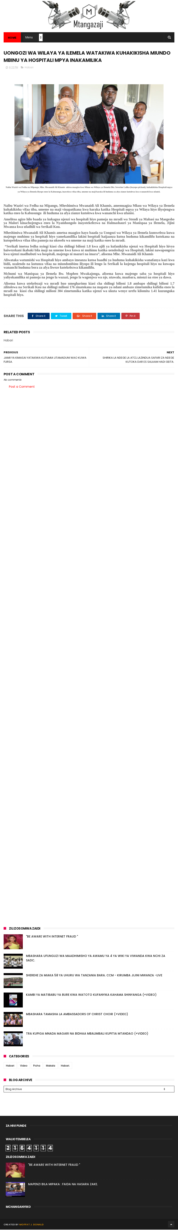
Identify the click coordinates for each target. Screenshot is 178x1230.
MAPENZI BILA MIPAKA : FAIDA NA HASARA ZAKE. (63, 1184)
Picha (36, 1066)
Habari (29, 68)
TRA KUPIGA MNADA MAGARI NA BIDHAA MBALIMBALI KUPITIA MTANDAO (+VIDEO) (87, 1034)
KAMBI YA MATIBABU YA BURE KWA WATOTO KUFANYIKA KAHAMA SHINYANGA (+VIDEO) (91, 995)
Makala (50, 1066)
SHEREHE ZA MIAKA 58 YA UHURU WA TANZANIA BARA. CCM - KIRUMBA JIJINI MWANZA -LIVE (94, 976)
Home (12, 37)
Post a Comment (22, 387)
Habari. (65, 1066)
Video (23, 1066)
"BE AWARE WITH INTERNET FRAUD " (52, 937)
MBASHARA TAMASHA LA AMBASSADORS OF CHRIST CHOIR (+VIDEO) (77, 1014)
